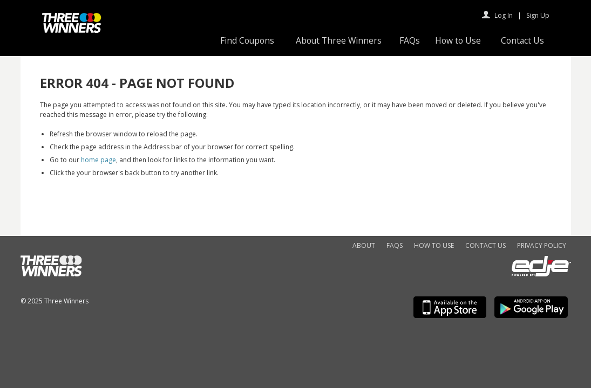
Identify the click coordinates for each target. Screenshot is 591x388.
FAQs (409, 40)
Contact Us (522, 40)
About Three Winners (339, 40)
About (363, 245)
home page (98, 159)
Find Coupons (247, 40)
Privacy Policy (541, 245)
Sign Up (537, 15)
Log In (503, 15)
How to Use (458, 40)
